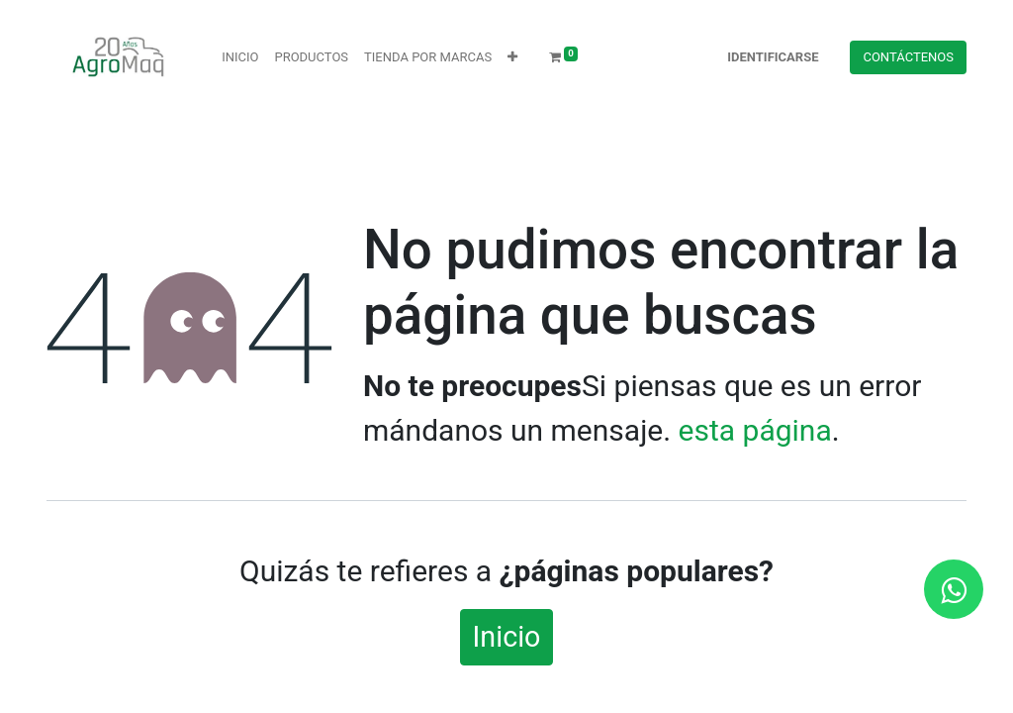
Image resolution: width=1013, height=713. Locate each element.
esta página (755, 430)
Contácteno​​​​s (908, 57)
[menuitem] (240, 57)
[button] (512, 57)
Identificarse (772, 57)
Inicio (507, 637)
